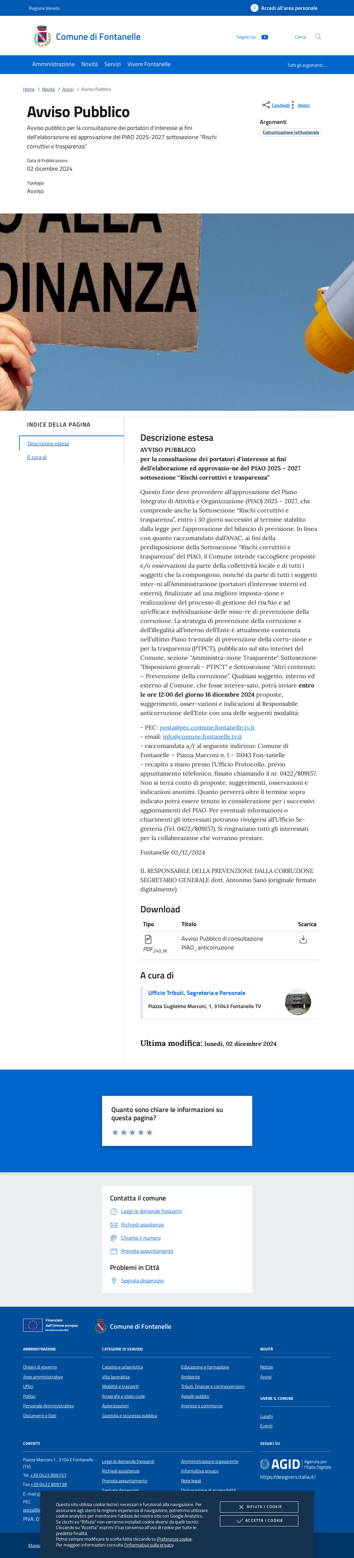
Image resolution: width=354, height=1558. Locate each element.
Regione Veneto (44, 8)
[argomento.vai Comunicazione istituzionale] (291, 132)
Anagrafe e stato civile (123, 1396)
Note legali (191, 1480)
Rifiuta (259, 1507)
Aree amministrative (43, 1376)
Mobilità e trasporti (120, 1386)
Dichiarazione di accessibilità (208, 1490)
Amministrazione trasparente (209, 1461)
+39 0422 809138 (49, 1484)
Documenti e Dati (39, 1415)
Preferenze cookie (174, 1538)
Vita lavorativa (116, 1376)
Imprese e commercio (202, 1405)
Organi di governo (40, 1367)
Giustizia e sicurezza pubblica (129, 1415)
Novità (48, 89)
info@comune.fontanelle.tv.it (202, 736)
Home (29, 89)
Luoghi (266, 1416)
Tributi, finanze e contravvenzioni (213, 1386)
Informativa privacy (200, 1470)
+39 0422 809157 (48, 1475)
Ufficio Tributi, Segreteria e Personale (196, 992)
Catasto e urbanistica (122, 1367)
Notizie (266, 1367)
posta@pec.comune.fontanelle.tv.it (207, 727)
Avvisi (68, 89)
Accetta (259, 1521)
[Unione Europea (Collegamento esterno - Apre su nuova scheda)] (52, 1326)
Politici (29, 1396)
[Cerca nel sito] (318, 37)
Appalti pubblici (195, 1396)
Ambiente (190, 1376)
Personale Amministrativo (48, 1405)
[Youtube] (262, 36)
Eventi (266, 1425)
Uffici (28, 1386)
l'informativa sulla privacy (148, 1544)
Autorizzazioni (115, 1405)
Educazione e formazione (205, 1367)
